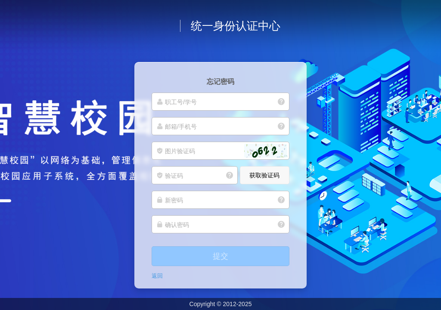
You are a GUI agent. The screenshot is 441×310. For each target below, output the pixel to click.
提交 (220, 256)
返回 (157, 276)
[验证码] (194, 175)
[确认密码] (220, 224)
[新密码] (220, 199)
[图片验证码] (220, 150)
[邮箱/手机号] (220, 126)
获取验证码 (264, 175)
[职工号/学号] (220, 101)
